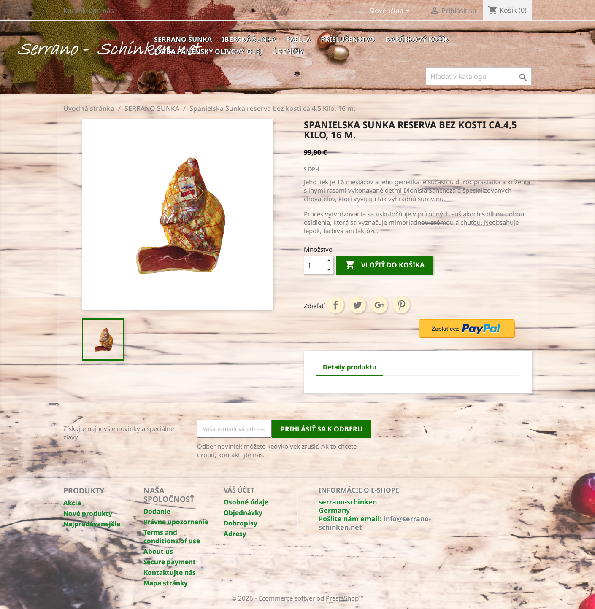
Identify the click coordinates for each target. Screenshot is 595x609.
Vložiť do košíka (385, 265)
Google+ (379, 304)
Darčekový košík (417, 39)
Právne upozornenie (175, 521)
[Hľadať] (479, 76)
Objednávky (243, 512)
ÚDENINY (288, 51)
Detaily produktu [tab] (349, 367)
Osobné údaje (246, 502)
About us (158, 551)
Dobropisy (240, 523)
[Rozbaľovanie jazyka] (391, 11)
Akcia (72, 503)
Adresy (235, 533)
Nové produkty (87, 513)
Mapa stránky (165, 583)
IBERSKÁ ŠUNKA (249, 39)
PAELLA (298, 39)
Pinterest (401, 304)
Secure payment (169, 562)
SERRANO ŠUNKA (183, 39)
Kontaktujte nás (88, 10)
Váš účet (239, 490)
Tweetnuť (357, 304)
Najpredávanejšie (91, 524)
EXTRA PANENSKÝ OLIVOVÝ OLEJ (208, 51)
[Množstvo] (314, 265)
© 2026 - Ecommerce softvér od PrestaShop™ (297, 598)
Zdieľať (335, 304)
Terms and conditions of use (171, 536)
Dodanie (156, 511)
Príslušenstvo (348, 39)
